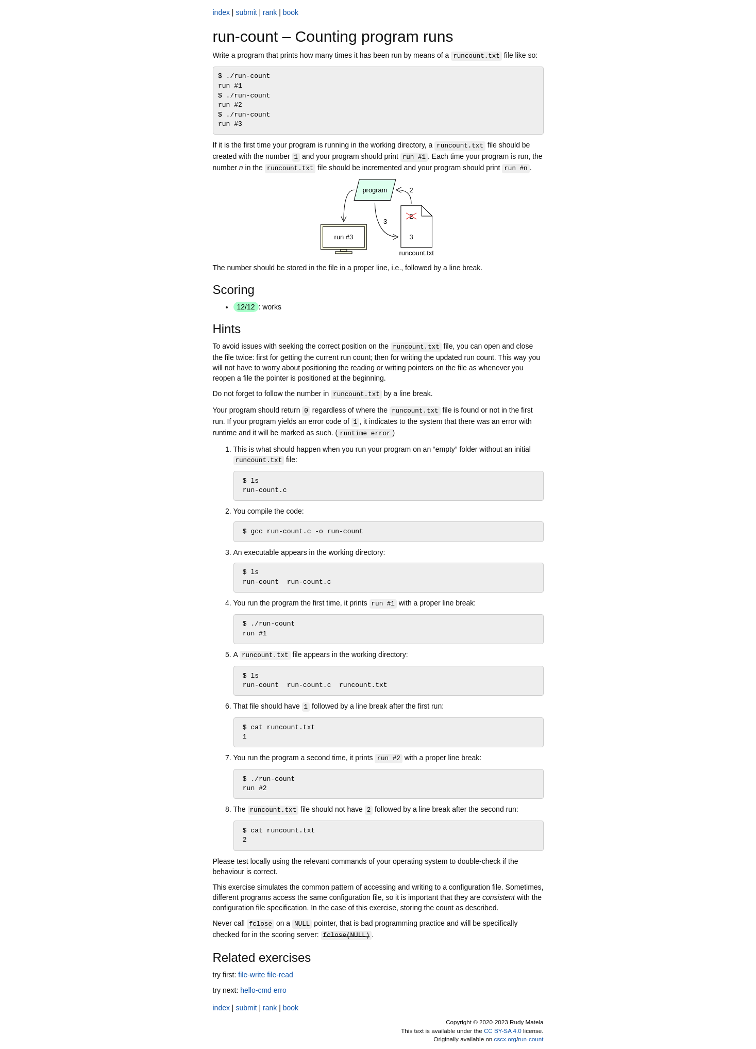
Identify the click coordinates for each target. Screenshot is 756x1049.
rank (270, 12)
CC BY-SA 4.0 (503, 1030)
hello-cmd (256, 990)
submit (246, 12)
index (221, 12)
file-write (251, 975)
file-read (280, 975)
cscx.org (505, 1039)
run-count (530, 1039)
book (290, 12)
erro (280, 990)
